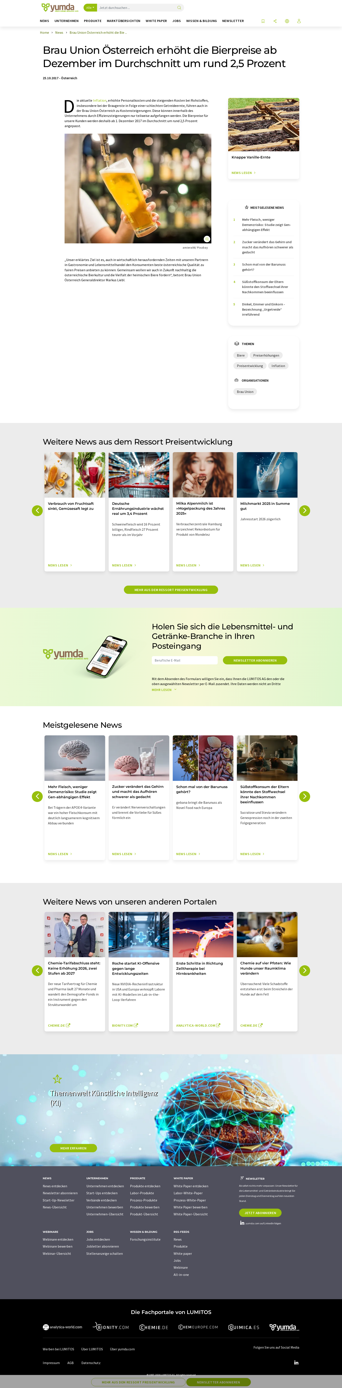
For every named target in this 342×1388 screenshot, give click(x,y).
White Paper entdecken (191, 1186)
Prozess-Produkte (143, 1200)
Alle (89, 8)
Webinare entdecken (58, 1239)
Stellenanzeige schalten (104, 1253)
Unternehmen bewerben (104, 1207)
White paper (183, 1253)
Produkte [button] (93, 21)
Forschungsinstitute (145, 1239)
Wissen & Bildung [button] (201, 21)
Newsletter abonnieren (255, 660)
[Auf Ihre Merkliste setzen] (263, 21)
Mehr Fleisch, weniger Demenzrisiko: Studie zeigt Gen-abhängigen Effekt (266, 224)
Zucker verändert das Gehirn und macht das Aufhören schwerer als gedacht (267, 247)
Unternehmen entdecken (105, 1186)
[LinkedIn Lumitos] (296, 1363)
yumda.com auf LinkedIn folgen (260, 1223)
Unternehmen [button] (67, 21)
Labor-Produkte (142, 1193)
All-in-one (181, 1274)
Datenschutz (91, 1363)
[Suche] (179, 7)
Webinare (181, 1267)
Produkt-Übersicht (144, 1214)
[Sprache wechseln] (287, 21)
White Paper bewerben (190, 1207)
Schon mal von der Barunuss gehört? (264, 266)
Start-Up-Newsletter (58, 1200)
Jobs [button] (176, 21)
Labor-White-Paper (188, 1193)
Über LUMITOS (92, 1349)
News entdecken (55, 1186)
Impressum (51, 1363)
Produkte (181, 1246)
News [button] (44, 21)
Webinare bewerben (57, 1246)
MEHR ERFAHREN (73, 1148)
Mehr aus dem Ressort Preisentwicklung (171, 590)
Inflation (99, 100)
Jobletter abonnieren (102, 1246)
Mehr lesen (165, 689)
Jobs (177, 1260)
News (178, 1239)
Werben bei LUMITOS (58, 1349)
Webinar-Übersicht (57, 1253)
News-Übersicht (55, 1207)
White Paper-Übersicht (191, 1214)
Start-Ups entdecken (102, 1193)
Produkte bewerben (144, 1207)
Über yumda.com (122, 1349)
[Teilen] (275, 21)
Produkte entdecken (145, 1186)
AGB (70, 1363)
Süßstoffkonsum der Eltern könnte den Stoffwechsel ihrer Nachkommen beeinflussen (265, 287)
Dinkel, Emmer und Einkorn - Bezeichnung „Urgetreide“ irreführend (263, 309)
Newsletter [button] (233, 21)
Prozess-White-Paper (190, 1200)
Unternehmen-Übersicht (104, 1214)
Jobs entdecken (98, 1239)
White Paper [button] (156, 21)
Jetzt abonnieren (260, 1213)
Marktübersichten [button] (123, 21)
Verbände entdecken (101, 1200)
